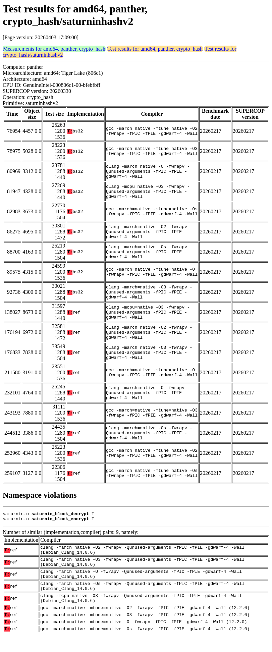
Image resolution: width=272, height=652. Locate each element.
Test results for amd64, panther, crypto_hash (155, 49)
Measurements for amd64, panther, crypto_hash (54, 49)
